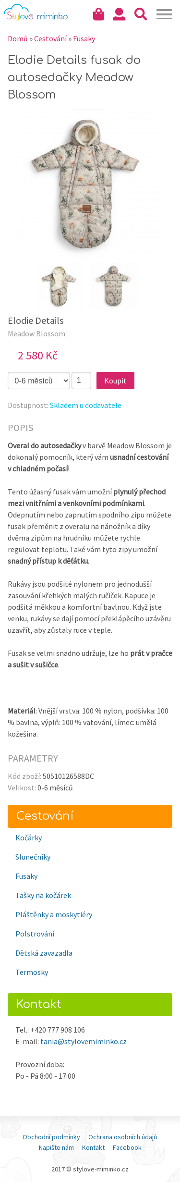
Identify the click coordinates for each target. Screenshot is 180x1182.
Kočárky (28, 837)
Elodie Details (35, 320)
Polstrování (34, 933)
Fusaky (26, 876)
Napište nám (56, 1147)
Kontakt (93, 1147)
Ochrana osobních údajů (122, 1137)
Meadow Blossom (36, 333)
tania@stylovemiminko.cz (83, 1041)
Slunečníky (32, 857)
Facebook (127, 1147)
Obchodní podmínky (51, 1137)
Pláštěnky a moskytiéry (53, 914)
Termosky (31, 972)
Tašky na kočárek (43, 895)
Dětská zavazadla (43, 953)
